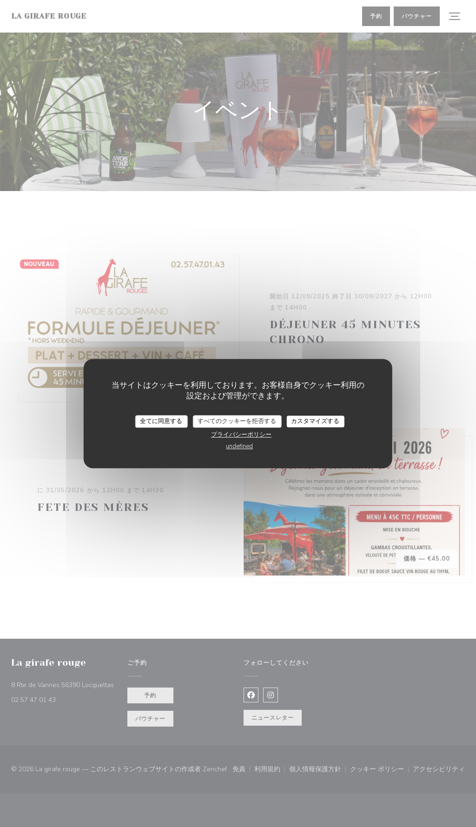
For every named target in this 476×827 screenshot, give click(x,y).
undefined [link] (239, 446)
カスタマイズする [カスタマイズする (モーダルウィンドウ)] (315, 421)
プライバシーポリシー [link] (241, 434)
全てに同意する (161, 421)
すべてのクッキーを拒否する (237, 421)
